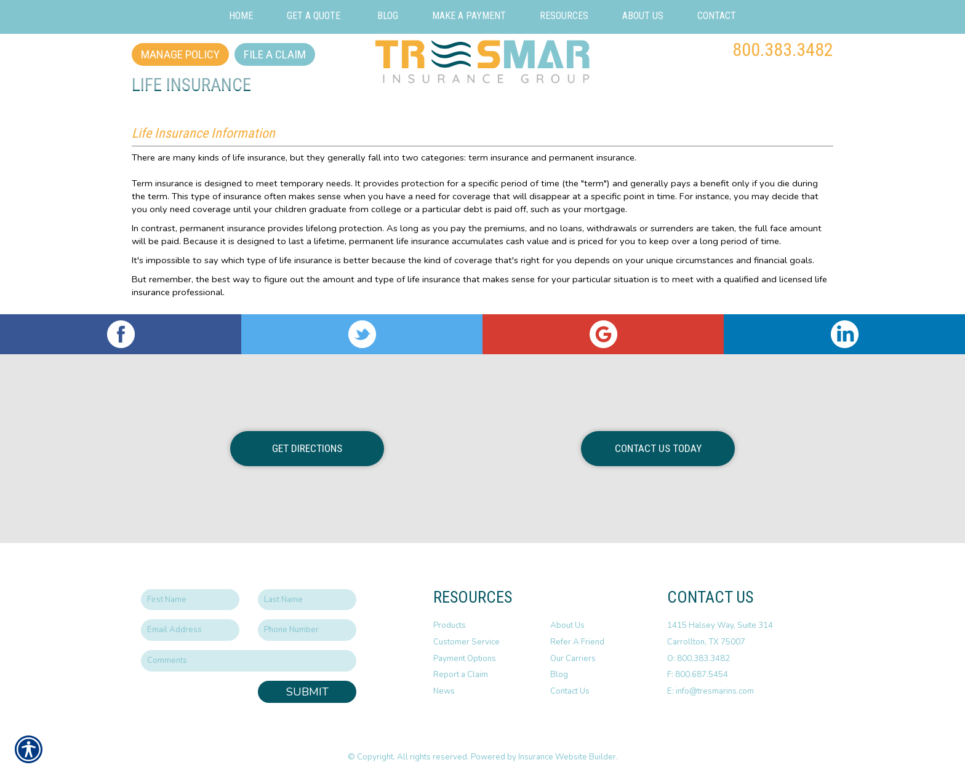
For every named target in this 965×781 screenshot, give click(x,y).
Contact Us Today (658, 448)
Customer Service (466, 642)
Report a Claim (460, 674)
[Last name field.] (307, 600)
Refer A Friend (577, 642)
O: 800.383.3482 (698, 658)
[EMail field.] (190, 630)
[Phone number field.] (307, 630)
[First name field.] (190, 600)
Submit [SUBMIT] (307, 691)
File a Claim (275, 54)
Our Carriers (573, 658)
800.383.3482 (782, 49)
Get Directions (307, 448)
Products (449, 625)
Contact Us (570, 691)
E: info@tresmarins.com (710, 691)
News (444, 691)
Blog (559, 674)
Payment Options (464, 658)
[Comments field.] (248, 661)
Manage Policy (180, 54)
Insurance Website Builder (567, 757)
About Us (567, 625)
